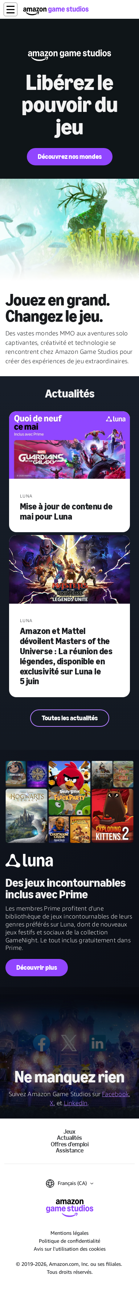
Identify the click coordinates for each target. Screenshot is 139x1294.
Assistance (69, 1150)
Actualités (69, 1138)
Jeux (69, 1132)
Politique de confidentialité (69, 1241)
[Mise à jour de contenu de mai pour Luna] (69, 446)
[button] (10, 9)
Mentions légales (69, 1233)
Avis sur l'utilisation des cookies (70, 1249)
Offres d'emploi (70, 1144)
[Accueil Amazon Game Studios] (56, 10)
